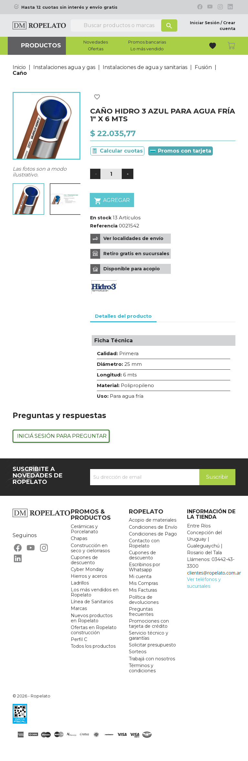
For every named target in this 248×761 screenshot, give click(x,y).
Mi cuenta (140, 576)
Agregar (112, 201)
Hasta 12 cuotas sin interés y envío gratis (69, 7)
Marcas (79, 608)
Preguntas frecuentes (141, 611)
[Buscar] (124, 25)
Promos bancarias (147, 42)
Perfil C (79, 639)
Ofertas (95, 49)
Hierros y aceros (89, 576)
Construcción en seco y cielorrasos (90, 548)
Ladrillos (80, 583)
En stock (100, 217)
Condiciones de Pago (153, 534)
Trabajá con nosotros (152, 659)
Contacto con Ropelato (144, 543)
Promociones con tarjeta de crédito (149, 623)
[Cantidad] (111, 174)
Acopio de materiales (152, 520)
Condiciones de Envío (153, 527)
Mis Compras (143, 583)
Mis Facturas (143, 590)
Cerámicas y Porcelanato (84, 529)
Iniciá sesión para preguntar (62, 436)
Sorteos (137, 652)
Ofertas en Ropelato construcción (94, 630)
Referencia (104, 225)
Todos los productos (93, 646)
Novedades (95, 42)
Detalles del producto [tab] (123, 316)
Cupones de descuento (84, 560)
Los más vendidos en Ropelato (95, 592)
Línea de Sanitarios (92, 602)
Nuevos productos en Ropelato (91, 618)
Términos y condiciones (142, 668)
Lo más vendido (147, 49)
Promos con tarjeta (180, 151)
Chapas (79, 538)
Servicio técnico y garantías (148, 635)
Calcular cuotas (121, 151)
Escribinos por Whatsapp (144, 567)
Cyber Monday (87, 569)
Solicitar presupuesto (152, 645)
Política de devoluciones (144, 599)
